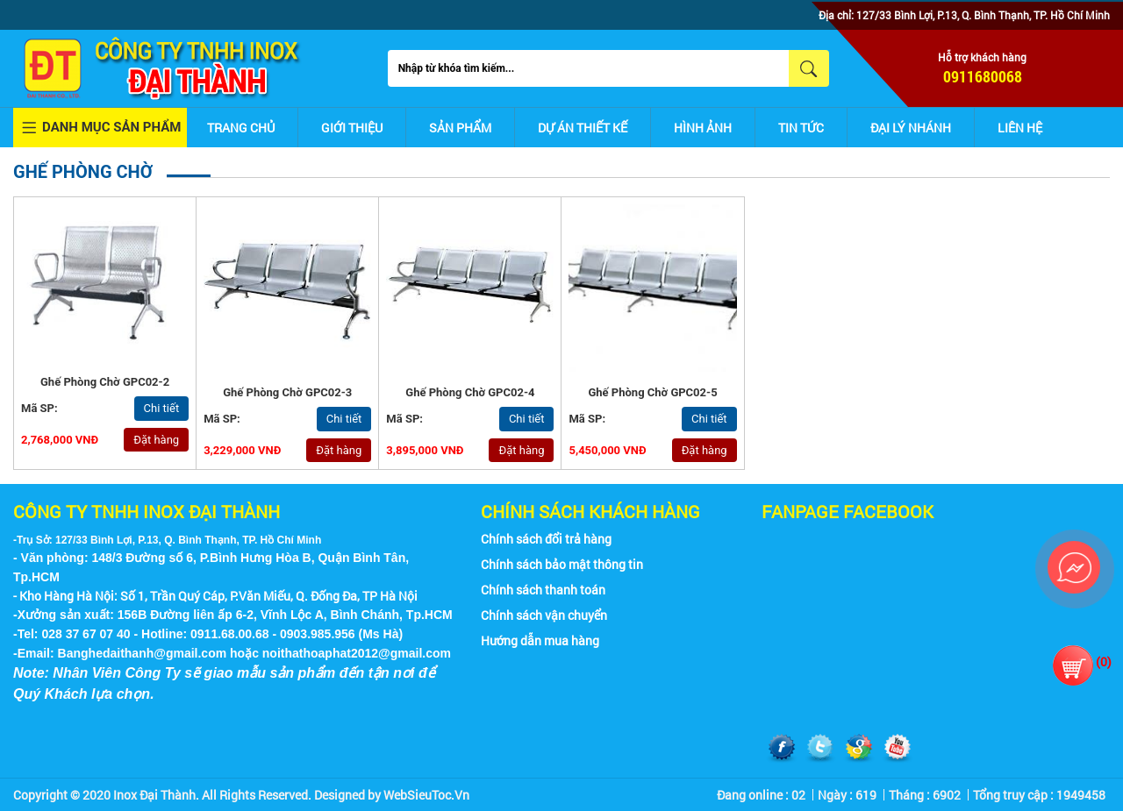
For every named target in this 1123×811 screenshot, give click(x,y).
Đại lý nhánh (910, 127)
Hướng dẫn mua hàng (540, 640)
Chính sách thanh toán (543, 589)
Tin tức (801, 127)
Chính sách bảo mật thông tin (562, 564)
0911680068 (982, 76)
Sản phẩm (460, 127)
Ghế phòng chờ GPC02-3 (287, 392)
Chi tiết (162, 408)
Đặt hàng (156, 439)
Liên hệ (1020, 127)
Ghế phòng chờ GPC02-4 (469, 392)
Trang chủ (241, 127)
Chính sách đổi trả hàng (546, 538)
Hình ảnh (703, 127)
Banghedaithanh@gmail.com (142, 653)
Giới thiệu (352, 127)
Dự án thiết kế (582, 127)
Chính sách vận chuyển (544, 615)
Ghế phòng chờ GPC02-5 (652, 392)
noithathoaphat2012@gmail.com (356, 653)
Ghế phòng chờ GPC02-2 (104, 381)
